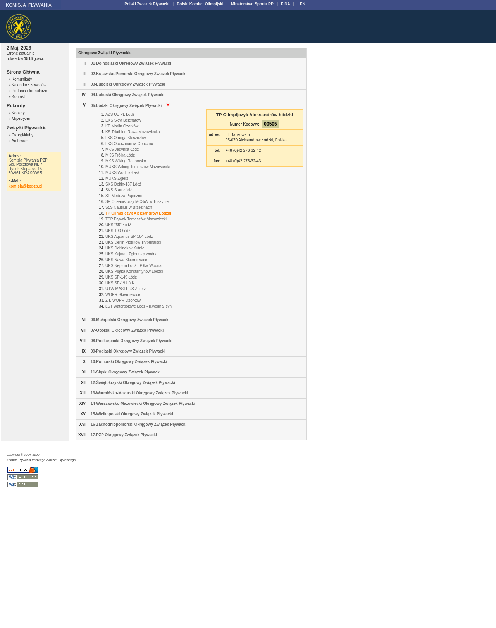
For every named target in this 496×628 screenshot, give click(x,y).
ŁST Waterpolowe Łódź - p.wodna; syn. (139, 306)
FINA (285, 4)
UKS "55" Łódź (118, 225)
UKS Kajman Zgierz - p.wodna (131, 254)
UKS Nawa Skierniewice (126, 260)
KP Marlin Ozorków (121, 126)
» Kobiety (17, 113)
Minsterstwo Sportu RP (252, 4)
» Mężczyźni (19, 119)
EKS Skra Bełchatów (123, 120)
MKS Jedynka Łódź (122, 149)
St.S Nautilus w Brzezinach (128, 207)
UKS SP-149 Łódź (121, 277)
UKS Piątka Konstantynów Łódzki (134, 271)
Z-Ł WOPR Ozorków (123, 300)
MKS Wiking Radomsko (125, 161)
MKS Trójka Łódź (120, 155)
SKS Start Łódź (118, 190)
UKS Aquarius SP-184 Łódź (129, 236)
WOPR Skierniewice (122, 294)
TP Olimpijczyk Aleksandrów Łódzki (138, 213)
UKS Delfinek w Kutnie (125, 248)
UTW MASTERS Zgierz (125, 289)
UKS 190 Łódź (118, 231)
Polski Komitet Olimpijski (200, 4)
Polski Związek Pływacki (146, 4)
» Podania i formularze (28, 91)
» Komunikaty (20, 79)
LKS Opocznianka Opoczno (129, 143)
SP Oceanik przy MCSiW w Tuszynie (137, 202)
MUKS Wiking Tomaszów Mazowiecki (137, 167)
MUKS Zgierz (116, 178)
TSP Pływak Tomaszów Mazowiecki (136, 219)
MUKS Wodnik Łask (122, 172)
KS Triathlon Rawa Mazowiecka (132, 132)
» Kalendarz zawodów (27, 85)
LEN (301, 4)
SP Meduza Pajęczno (123, 196)
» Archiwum (19, 141)
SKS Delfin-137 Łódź (123, 184)
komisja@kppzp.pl (26, 186)
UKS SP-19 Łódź (120, 283)
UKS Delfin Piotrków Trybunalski (133, 242)
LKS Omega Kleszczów (125, 138)
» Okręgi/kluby (21, 135)
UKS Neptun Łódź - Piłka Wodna (133, 265)
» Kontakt (17, 97)
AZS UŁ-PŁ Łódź (119, 114)
